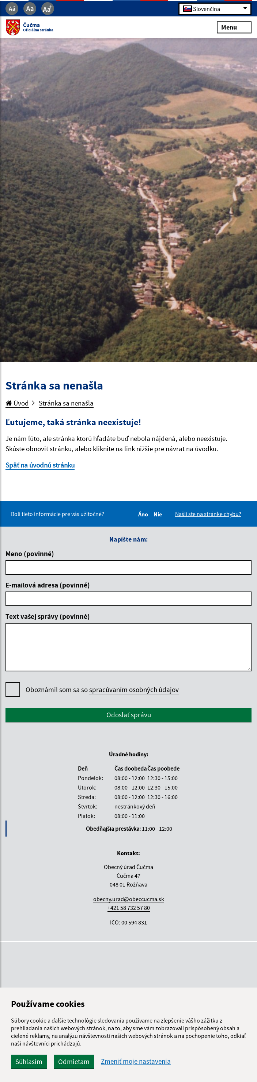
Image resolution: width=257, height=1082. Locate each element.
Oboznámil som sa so (102, 689)
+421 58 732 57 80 (128, 907)
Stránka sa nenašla (66, 403)
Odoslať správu (128, 714)
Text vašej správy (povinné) (47, 616)
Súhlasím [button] (28, 1061)
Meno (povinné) (29, 553)
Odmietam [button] (74, 1061)
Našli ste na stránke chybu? (208, 513)
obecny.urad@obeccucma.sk (128, 899)
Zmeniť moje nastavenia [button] (136, 1061)
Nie (159, 514)
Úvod (17, 403)
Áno (144, 514)
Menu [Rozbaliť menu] (234, 27)
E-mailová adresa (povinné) (47, 585)
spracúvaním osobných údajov (134, 689)
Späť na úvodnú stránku (40, 465)
